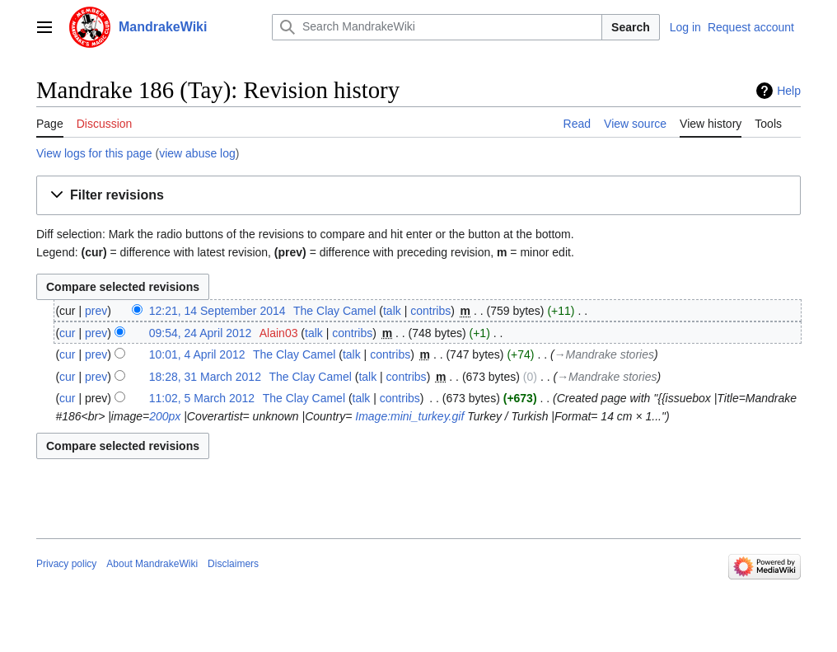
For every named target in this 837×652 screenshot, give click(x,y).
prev (96, 310)
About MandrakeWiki (152, 564)
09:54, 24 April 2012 (200, 333)
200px (164, 416)
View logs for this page (94, 153)
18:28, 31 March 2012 (205, 376)
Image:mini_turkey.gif (409, 416)
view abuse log (197, 153)
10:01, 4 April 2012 (197, 354)
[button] (418, 196)
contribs (430, 310)
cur (67, 333)
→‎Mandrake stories (604, 354)
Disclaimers (233, 564)
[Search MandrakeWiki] (437, 27)
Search (630, 27)
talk (392, 310)
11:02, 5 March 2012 (202, 398)
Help (789, 90)
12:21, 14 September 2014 (217, 310)
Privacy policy (66, 564)
